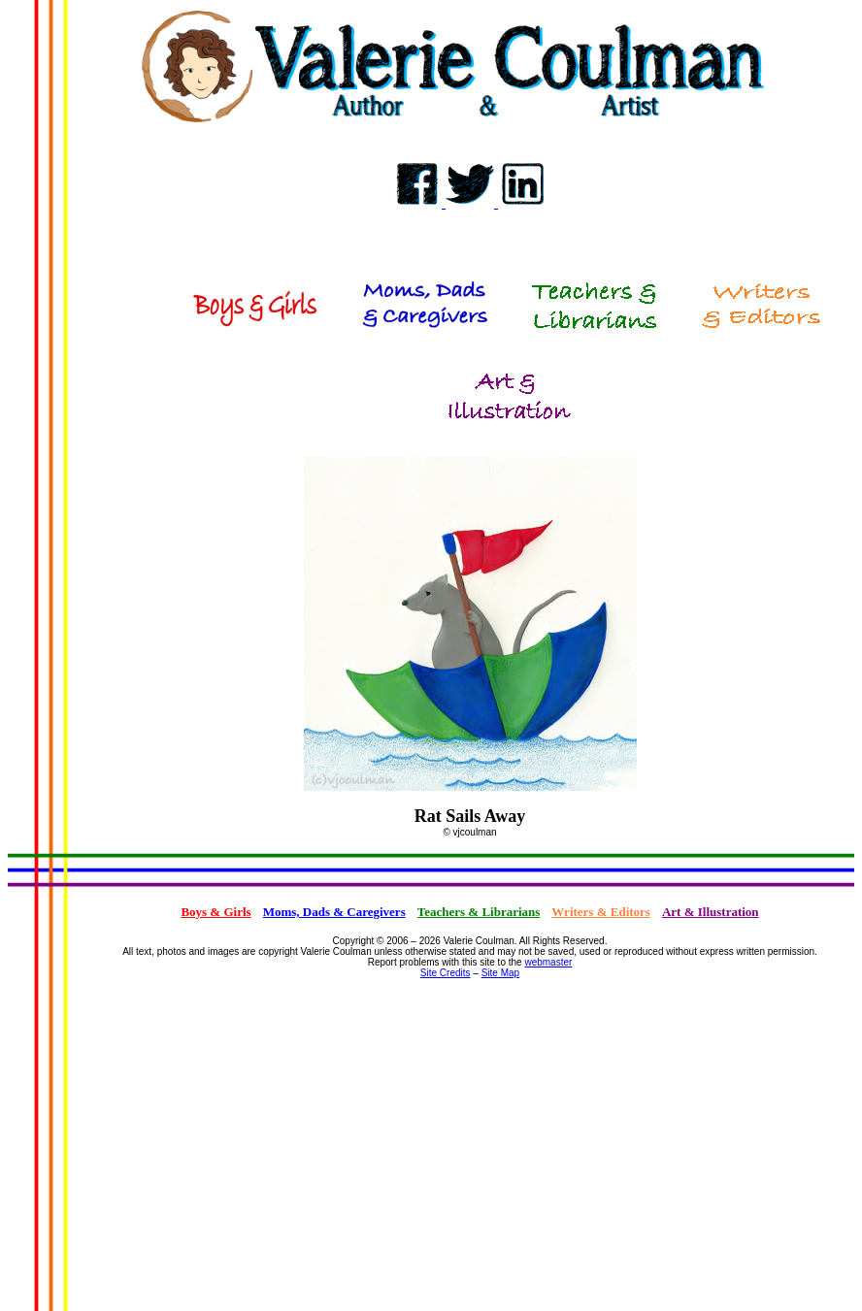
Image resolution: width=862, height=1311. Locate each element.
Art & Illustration (710, 911)
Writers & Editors (600, 911)
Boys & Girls (215, 911)
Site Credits (445, 972)
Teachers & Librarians (479, 911)
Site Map (500, 972)
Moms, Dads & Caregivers (334, 911)
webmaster (548, 962)
